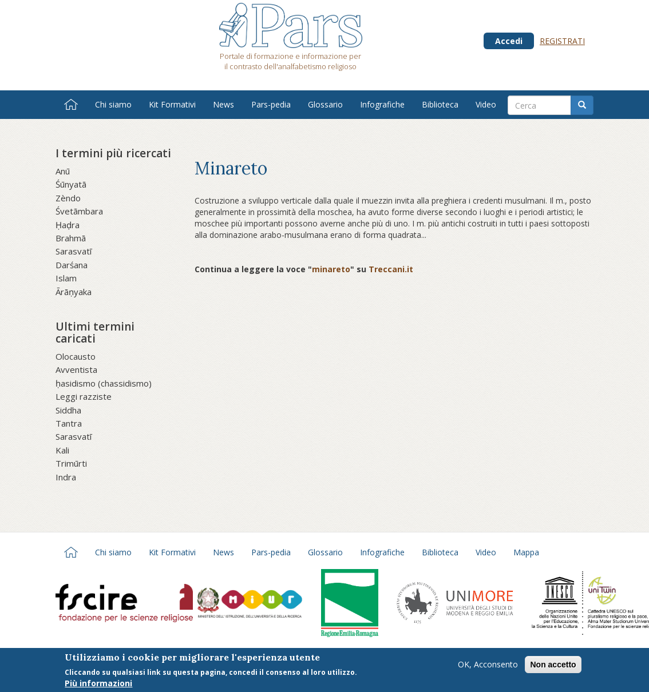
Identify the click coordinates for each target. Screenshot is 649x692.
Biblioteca (440, 104)
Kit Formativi (172, 104)
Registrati (562, 40)
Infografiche (382, 104)
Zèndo (68, 198)
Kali (62, 450)
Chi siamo (113, 104)
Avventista (76, 369)
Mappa (526, 552)
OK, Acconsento (488, 666)
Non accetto (553, 666)
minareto (331, 269)
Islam (66, 278)
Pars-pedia (271, 104)
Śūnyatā (71, 184)
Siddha (68, 410)
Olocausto (76, 356)
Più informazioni (98, 685)
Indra (66, 477)
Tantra (69, 423)
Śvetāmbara (79, 211)
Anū (63, 171)
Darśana (72, 265)
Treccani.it (391, 269)
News (223, 104)
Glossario (325, 104)
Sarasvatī (74, 251)
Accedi (509, 40)
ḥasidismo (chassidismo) (104, 383)
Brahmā (71, 238)
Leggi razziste (84, 396)
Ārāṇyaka (74, 291)
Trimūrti (71, 463)
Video (486, 104)
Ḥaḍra (68, 224)
